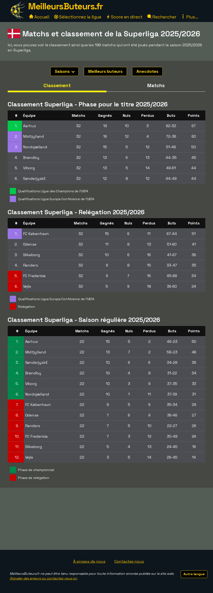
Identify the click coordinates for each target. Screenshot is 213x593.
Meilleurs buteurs (105, 71)
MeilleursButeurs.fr (65, 6)
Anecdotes (147, 71)
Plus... (189, 17)
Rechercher (161, 17)
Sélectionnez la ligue (78, 17)
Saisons (65, 71)
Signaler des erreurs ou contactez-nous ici (43, 578)
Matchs (156, 85)
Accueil (39, 17)
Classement (57, 85)
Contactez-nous (129, 561)
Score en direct (124, 17)
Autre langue (194, 574)
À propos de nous (89, 561)
